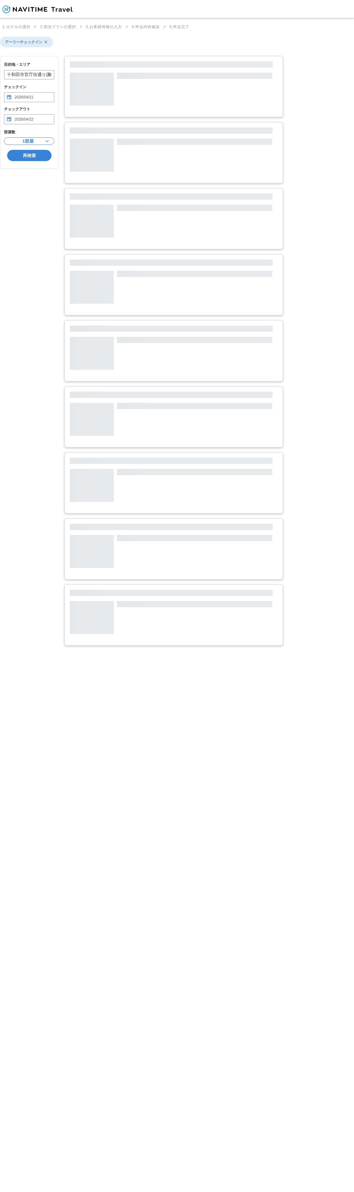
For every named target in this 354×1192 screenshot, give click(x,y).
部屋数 (9, 132)
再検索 (29, 155)
